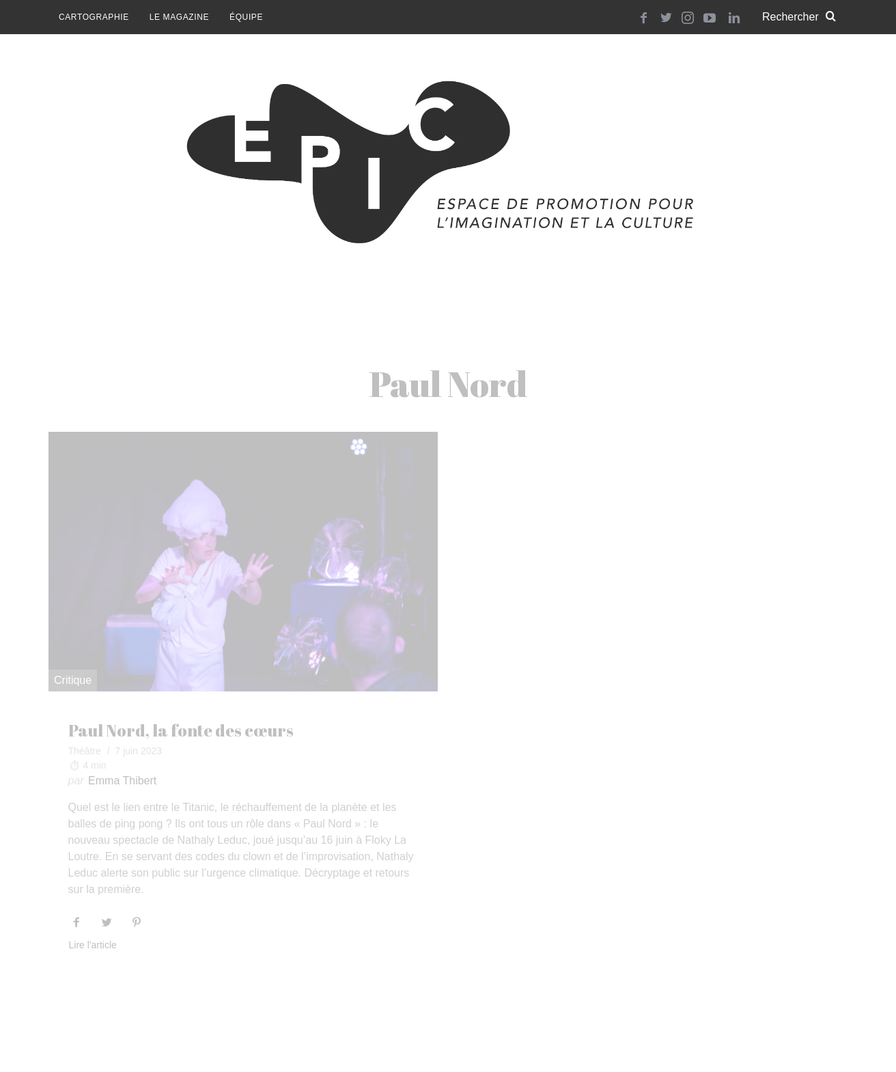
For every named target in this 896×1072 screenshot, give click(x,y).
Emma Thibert (122, 780)
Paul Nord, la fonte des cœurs (181, 730)
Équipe (246, 17)
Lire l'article (93, 945)
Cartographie (94, 17)
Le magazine (179, 17)
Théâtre (84, 750)
